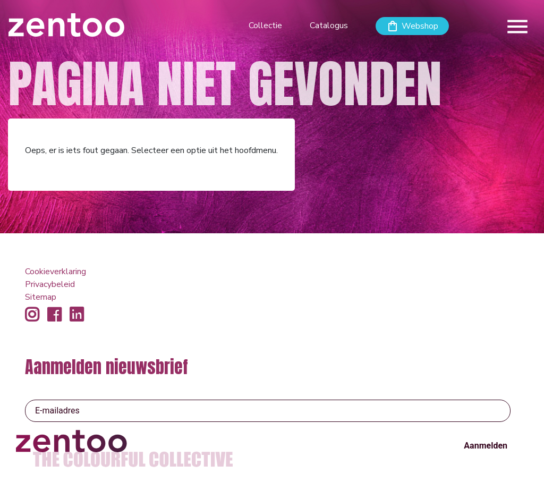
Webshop (420, 26)
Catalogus (329, 25)
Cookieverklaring (55, 271)
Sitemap (40, 297)
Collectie (265, 25)
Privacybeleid (50, 284)
